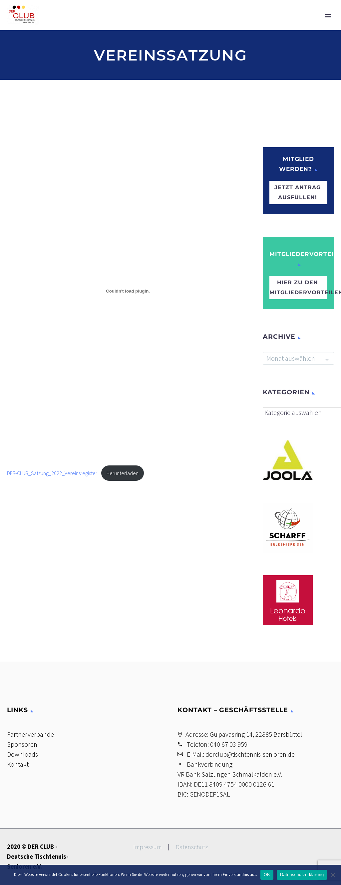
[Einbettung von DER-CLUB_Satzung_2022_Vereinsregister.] (128, 291)
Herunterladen (123, 473)
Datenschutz (191, 847)
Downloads (22, 754)
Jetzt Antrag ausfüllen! (297, 192)
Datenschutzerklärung (302, 874)
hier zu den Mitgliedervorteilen (298, 287)
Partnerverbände (30, 734)
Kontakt (18, 764)
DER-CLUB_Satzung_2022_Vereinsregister (52, 473)
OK (267, 874)
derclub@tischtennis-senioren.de (250, 754)
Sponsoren (22, 744)
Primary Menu (328, 16)
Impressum (147, 847)
